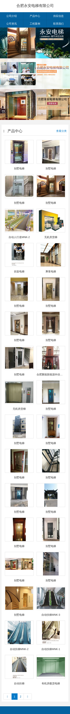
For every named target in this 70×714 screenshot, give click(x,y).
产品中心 (35, 15)
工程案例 (35, 23)
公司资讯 (11, 23)
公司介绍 (11, 15)
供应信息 (58, 15)
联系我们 (58, 23)
